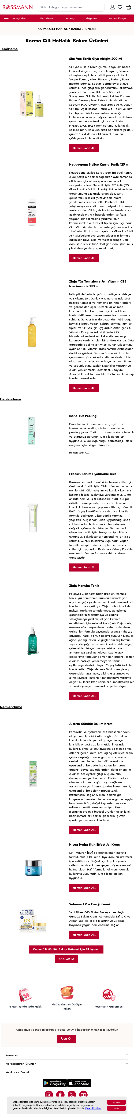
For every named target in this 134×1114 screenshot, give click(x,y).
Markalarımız (47, 18)
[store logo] (17, 7)
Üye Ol (66, 1038)
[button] (128, 7)
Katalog (70, 18)
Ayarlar (116, 1108)
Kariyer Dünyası (118, 18)
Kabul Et (116, 1102)
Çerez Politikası (93, 1108)
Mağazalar (92, 18)
